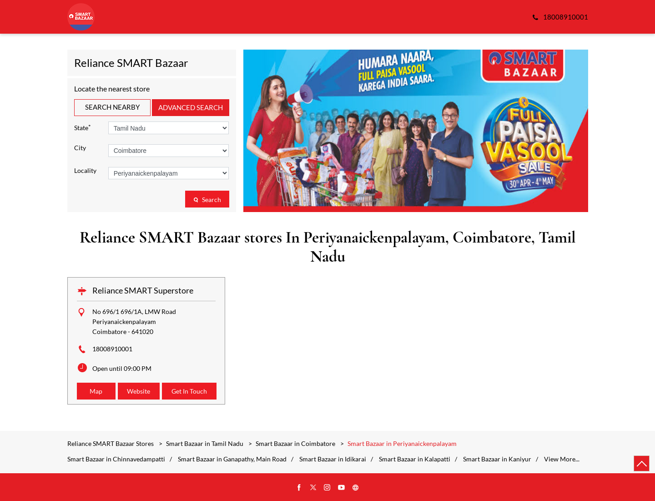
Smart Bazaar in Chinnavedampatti (116, 459)
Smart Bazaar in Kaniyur (497, 459)
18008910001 (112, 349)
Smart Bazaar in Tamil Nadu (204, 443)
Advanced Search (190, 107)
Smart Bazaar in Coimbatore (295, 443)
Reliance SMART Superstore (142, 290)
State (82, 127)
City (80, 148)
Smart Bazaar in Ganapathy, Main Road (232, 459)
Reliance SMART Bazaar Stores (111, 443)
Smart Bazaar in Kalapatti (414, 459)
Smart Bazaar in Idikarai (332, 459)
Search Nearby (112, 107)
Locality (85, 170)
